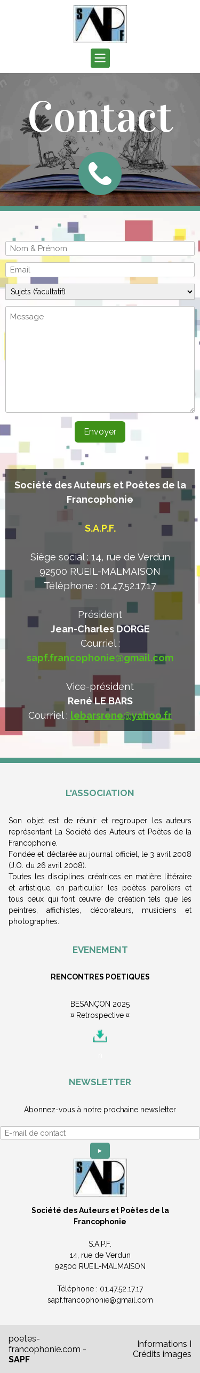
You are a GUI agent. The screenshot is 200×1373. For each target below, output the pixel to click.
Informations (162, 1344)
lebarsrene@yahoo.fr (121, 715)
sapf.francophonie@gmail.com (100, 657)
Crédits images (162, 1354)
